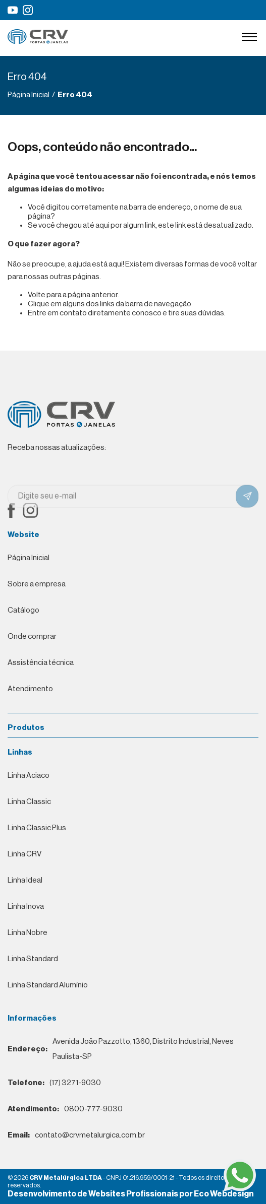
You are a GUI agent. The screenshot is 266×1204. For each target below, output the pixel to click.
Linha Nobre (27, 933)
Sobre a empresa (37, 584)
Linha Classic (29, 802)
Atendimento (30, 689)
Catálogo (23, 610)
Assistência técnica (41, 662)
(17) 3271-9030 (54, 1083)
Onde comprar (32, 636)
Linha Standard (33, 959)
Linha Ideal (25, 880)
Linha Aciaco (28, 775)
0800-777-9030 (65, 1109)
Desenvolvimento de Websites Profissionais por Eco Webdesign (131, 1194)
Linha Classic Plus (37, 828)
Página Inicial (28, 558)
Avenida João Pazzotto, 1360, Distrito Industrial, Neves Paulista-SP (121, 1049)
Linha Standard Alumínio (48, 985)
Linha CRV (24, 854)
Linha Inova (26, 906)
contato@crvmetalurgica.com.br (76, 1135)
